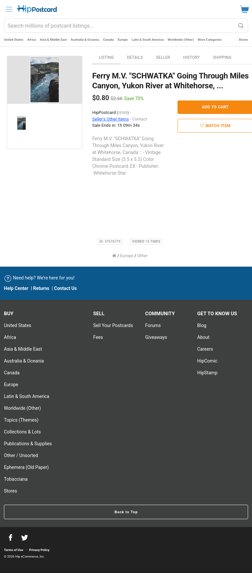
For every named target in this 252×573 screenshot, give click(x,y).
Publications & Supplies (28, 443)
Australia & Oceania (85, 39)
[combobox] (126, 25)
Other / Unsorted (21, 455)
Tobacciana (16, 479)
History (191, 57)
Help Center (16, 288)
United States (13, 39)
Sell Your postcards (113, 325)
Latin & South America (148, 39)
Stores (243, 39)
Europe (123, 39)
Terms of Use (13, 550)
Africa (31, 39)
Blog (201, 325)
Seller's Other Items (110, 119)
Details (135, 57)
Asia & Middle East (53, 39)
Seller (163, 57)
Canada (108, 39)
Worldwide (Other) (181, 39)
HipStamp (207, 372)
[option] (44, 79)
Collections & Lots (22, 431)
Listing (106, 57)
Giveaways (156, 337)
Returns (41, 288)
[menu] (9, 9)
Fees (98, 337)
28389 (123, 113)
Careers (205, 349)
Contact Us (65, 288)
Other (142, 255)
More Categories (210, 39)
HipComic (207, 361)
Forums (153, 325)
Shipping (222, 57)
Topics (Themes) (21, 420)
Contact (139, 119)
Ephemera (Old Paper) (26, 467)
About (203, 337)
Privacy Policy (39, 550)
